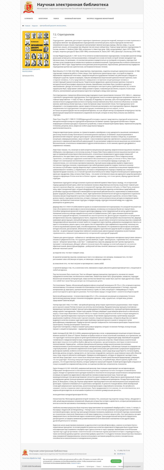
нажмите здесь (76, 463)
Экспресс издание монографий (100, 18)
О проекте (29, 18)
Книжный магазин (73, 18)
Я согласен (116, 461)
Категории (43, 18)
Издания (35, 26)
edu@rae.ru (121, 454)
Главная (27, 26)
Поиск (56, 18)
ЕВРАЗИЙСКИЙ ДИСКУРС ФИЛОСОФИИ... (53, 26)
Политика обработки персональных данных (38, 458)
